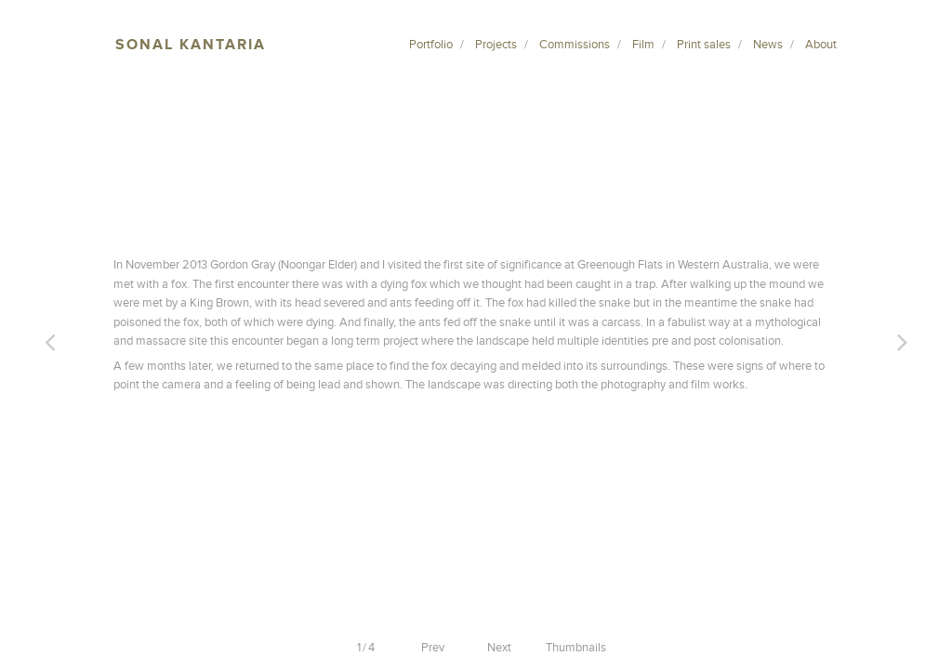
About (821, 44)
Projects (496, 44)
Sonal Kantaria (190, 44)
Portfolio (431, 44)
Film (643, 44)
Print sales (704, 44)
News (768, 44)
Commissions (574, 44)
